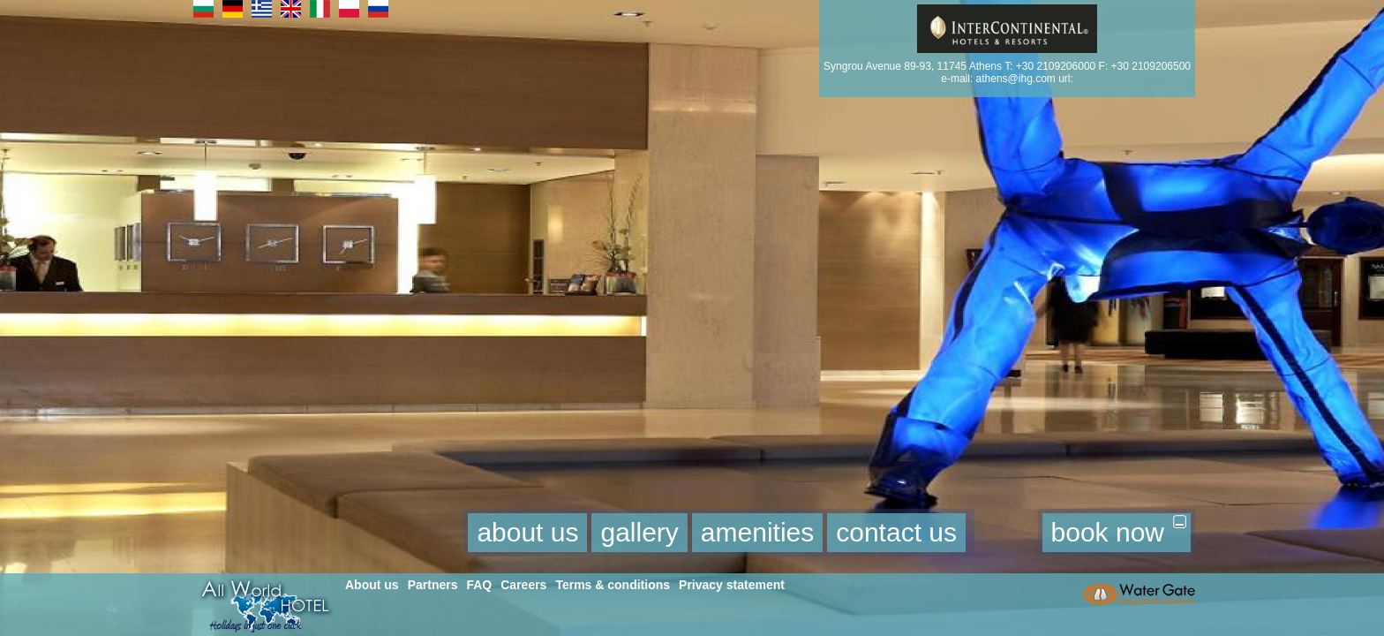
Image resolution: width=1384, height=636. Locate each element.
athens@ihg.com (1016, 78)
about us (527, 532)
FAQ (479, 585)
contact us (896, 532)
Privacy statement (732, 585)
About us (372, 585)
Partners (433, 585)
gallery (639, 532)
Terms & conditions (612, 585)
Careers (523, 585)
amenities (757, 532)
